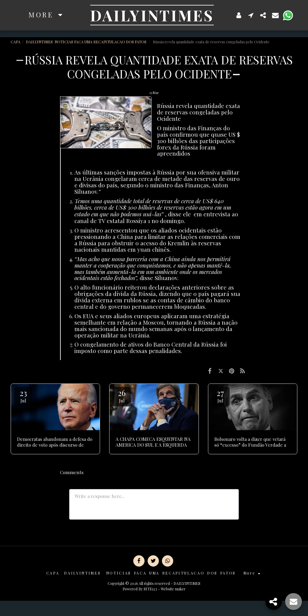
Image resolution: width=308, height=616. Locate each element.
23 (23, 395)
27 (220, 395)
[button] (251, 15)
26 (122, 395)
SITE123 (150, 588)
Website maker (173, 588)
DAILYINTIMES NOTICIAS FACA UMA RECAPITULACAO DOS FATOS (86, 41)
